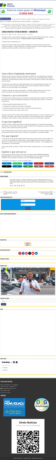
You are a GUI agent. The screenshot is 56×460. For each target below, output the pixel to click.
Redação (5, 34)
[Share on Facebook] (49, 163)
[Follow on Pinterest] (19, 253)
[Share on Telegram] (7, 163)
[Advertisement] (28, 60)
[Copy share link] (39, 166)
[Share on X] (7, 166)
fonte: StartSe (7, 172)
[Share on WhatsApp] (17, 163)
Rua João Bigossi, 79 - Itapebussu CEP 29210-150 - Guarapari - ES (9, 385)
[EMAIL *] (28, 204)
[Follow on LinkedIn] (36, 253)
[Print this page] (49, 166)
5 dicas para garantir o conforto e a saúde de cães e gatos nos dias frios (10, 192)
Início (2, 21)
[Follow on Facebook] (23, 253)
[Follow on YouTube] (33, 253)
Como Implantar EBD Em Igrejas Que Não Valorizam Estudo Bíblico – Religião (45, 192)
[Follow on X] (29, 253)
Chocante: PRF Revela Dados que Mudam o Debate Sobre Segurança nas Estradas (30, 19)
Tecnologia (8, 21)
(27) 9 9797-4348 (5, 392)
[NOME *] (28, 201)
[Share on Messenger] (28, 163)
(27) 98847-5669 (5, 390)
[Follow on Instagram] (26, 253)
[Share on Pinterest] (39, 163)
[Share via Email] (28, 166)
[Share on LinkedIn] (17, 166)
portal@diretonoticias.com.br (8, 388)
